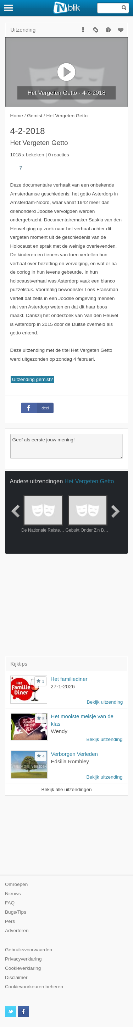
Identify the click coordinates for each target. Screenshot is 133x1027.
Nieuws (13, 893)
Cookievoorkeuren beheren (34, 986)
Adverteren (17, 930)
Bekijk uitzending (105, 702)
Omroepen (16, 884)
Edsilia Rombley (70, 761)
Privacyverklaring (23, 959)
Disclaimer (16, 977)
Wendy (59, 731)
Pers (10, 921)
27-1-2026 (63, 686)
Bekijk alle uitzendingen (66, 789)
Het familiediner (69, 679)
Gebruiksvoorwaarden (28, 949)
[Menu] (9, 8)
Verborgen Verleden (74, 754)
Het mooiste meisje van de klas (82, 720)
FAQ (10, 902)
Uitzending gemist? (32, 379)
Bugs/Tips (15, 912)
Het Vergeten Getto (89, 481)
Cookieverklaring (23, 968)
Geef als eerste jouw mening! (66, 446)
